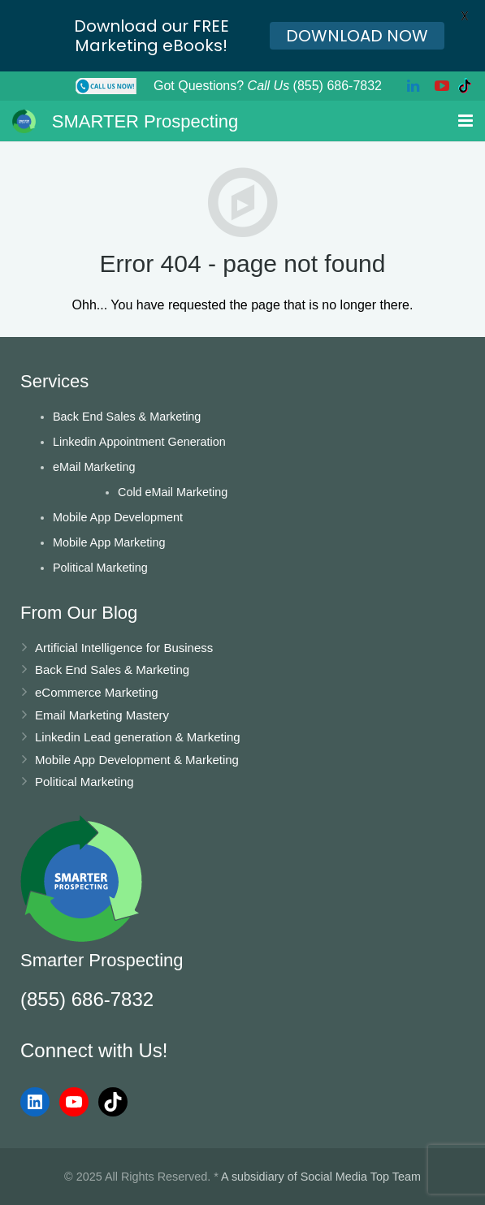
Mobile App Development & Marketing (137, 760)
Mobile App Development (118, 517)
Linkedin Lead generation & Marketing (137, 737)
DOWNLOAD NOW (357, 35)
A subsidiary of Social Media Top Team (321, 1176)
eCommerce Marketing (96, 692)
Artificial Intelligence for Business (124, 647)
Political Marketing (100, 567)
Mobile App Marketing (109, 542)
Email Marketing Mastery (102, 715)
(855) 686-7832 (87, 999)
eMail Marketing (94, 466)
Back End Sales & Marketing (127, 416)
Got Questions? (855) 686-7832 (268, 86)
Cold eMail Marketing (172, 492)
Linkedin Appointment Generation (139, 441)
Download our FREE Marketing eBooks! (151, 36)
